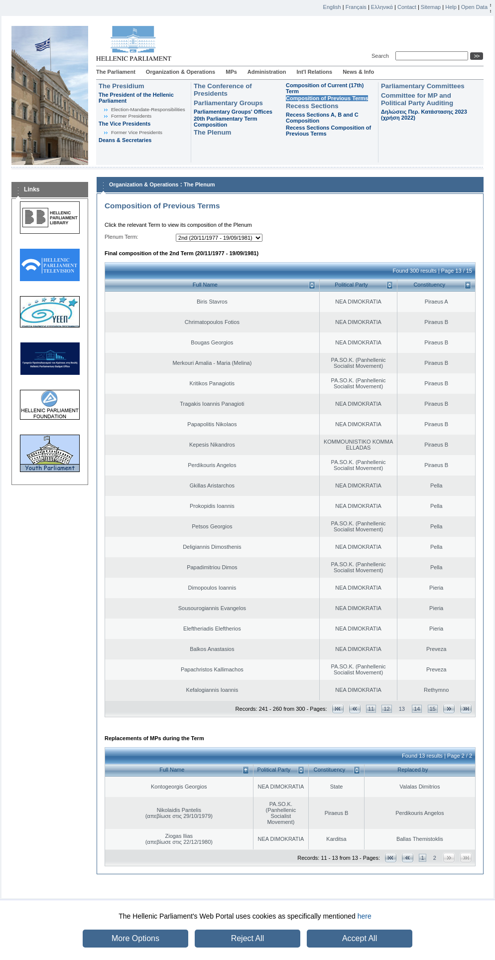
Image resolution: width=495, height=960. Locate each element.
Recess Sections (312, 106)
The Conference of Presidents (223, 89)
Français (356, 7)
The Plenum (212, 132)
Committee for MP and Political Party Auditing (417, 99)
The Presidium (121, 86)
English (332, 7)
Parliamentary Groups (228, 103)
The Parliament (115, 72)
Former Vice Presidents (136, 132)
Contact (406, 7)
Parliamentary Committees (423, 86)
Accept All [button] (359, 938)
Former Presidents (131, 116)
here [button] (364, 916)
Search (381, 56)
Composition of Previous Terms (327, 98)
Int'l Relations (314, 72)
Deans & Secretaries (125, 140)
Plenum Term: (121, 237)
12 (386, 709)
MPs (231, 72)
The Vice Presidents (124, 124)
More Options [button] (135, 938)
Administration (267, 72)
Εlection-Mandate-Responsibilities (148, 109)
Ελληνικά (382, 7)
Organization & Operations (180, 72)
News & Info (358, 72)
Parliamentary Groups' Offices (233, 112)
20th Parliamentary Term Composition (225, 122)
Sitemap (431, 7)
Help (451, 7)
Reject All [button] (247, 938)
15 (433, 709)
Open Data (474, 7)
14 (417, 709)
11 (371, 709)
